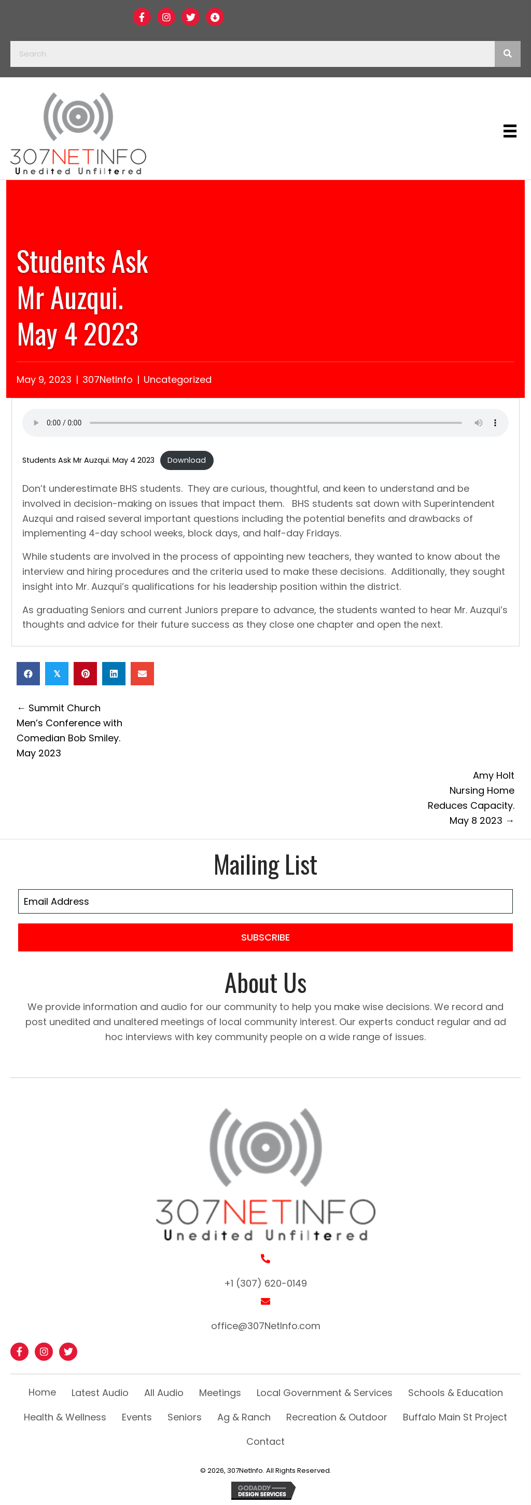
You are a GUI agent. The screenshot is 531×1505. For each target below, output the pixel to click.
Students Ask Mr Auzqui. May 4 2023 (88, 460)
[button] (142, 17)
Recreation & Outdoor (336, 1417)
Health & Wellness (65, 1417)
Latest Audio (100, 1392)
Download (186, 460)
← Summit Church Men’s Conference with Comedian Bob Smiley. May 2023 (69, 730)
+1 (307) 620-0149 (265, 1283)
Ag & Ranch (244, 1417)
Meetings (220, 1392)
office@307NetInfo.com (265, 1325)
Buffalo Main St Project (455, 1417)
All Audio (164, 1392)
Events (137, 1417)
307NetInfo (107, 379)
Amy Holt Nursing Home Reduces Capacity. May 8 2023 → (471, 797)
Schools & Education (455, 1392)
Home (42, 1392)
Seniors (184, 1417)
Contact (265, 1441)
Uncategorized (178, 379)
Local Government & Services (325, 1392)
